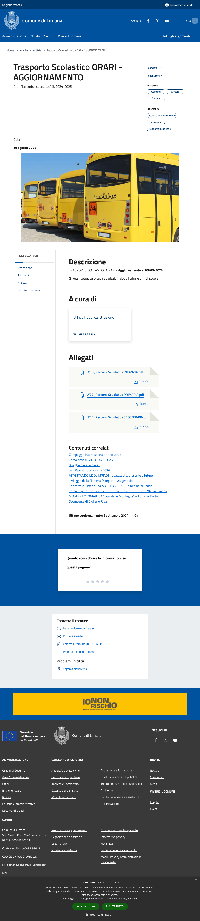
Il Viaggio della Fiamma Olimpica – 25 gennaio (101, 480)
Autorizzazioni (110, 803)
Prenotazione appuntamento (69, 830)
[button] (100, 915)
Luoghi (154, 802)
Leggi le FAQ (59, 843)
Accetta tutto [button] (85, 906)
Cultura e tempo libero (65, 777)
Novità (23, 50)
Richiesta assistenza (64, 850)
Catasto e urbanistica (64, 790)
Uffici (5, 784)
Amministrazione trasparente (119, 830)
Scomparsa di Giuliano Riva (88, 501)
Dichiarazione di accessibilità (119, 850)
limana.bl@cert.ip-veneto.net (27, 864)
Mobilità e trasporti (63, 797)
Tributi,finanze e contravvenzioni (121, 783)
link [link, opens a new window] (136, 898)
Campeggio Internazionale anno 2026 (95, 454)
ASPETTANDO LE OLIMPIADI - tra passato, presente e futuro (111, 475)
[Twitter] (151, 20)
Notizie (36, 50)
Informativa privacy (113, 837)
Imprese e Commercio (65, 784)
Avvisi (154, 784)
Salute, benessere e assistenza (120, 797)
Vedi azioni (156, 76)
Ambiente (107, 790)
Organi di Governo (13, 770)
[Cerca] (193, 20)
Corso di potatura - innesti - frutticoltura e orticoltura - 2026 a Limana (118, 490)
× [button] (195, 880)
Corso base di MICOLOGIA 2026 (91, 459)
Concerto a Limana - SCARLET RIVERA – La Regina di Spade (110, 485)
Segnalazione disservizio (66, 837)
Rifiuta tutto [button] (115, 906)
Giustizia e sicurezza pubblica (119, 777)
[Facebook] (142, 20)
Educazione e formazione (116, 770)
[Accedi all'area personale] (179, 5)
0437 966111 (33, 848)
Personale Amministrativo (18, 804)
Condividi (155, 68)
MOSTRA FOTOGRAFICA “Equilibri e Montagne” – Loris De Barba (113, 496)
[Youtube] (160, 20)
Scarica (141, 381)
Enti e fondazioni (12, 790)
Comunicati (157, 777)
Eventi (154, 809)
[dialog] (100, 899)
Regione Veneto (12, 5)
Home (10, 50)
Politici (6, 797)
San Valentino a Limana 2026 (89, 470)
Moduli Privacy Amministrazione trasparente (121, 859)
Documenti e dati (13, 810)
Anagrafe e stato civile (65, 770)
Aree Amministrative (15, 777)
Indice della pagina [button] (28, 256)
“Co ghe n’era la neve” (84, 465)
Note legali (107, 843)
